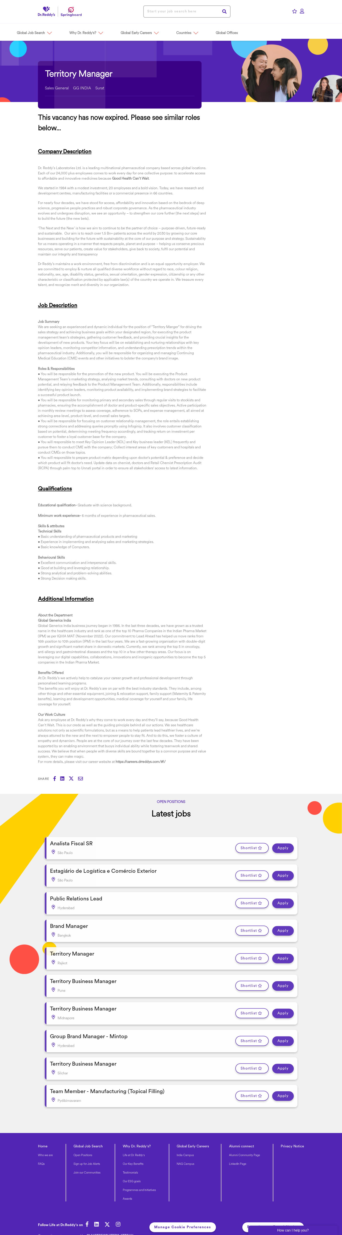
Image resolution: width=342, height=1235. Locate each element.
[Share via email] (82, 779)
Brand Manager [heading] (69, 921)
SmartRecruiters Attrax (110, 1221)
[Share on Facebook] (56, 779)
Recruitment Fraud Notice (273, 1213)
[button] (60, 30)
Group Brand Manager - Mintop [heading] (89, 1026)
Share (43, 779)
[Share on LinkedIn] (64, 779)
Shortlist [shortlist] (249, 847)
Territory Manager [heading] (72, 947)
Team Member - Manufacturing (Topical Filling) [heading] (107, 1078)
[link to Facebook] (87, 1211)
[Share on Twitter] (73, 779)
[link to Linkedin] (97, 1211)
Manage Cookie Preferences (184, 1213)
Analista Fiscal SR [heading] (71, 843)
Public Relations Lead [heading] (76, 895)
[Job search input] (187, 11)
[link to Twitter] (109, 1211)
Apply (283, 847)
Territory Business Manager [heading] (83, 973)
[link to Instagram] (120, 1211)
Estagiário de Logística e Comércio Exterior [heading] (103, 869)
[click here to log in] (302, 12)
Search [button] (224, 11)
